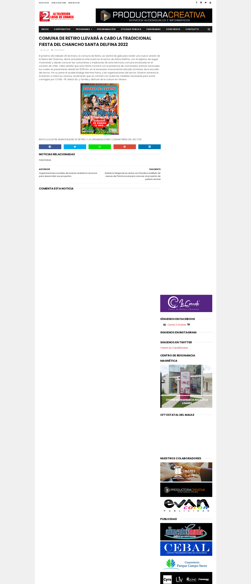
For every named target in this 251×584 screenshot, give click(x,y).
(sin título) (104, 512)
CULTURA (45, 517)
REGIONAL (45, 560)
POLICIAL (45, 549)
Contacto (192, 29)
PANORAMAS (154, 29)
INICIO (45, 29)
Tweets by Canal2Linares (174, 191)
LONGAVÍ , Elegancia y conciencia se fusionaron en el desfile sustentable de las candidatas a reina (132, 538)
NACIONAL (46, 539)
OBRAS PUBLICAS (49, 544)
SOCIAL (44, 571)
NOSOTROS (44, 3)
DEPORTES (46, 522)
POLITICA (45, 555)
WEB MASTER (74, 3)
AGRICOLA (46, 512)
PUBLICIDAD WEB (59, 3)
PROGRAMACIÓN (106, 29)
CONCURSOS (173, 29)
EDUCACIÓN (47, 528)
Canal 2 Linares (176, 168)
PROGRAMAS (83, 29)
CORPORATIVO (62, 29)
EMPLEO (44, 533)
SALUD (44, 566)
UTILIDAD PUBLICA (131, 29)
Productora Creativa (125, 580)
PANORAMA (59, 57)
